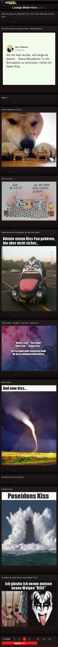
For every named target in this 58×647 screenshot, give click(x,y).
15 (50, 639)
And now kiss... (6, 382)
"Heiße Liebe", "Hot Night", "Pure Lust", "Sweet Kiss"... (20, 323)
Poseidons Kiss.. (7, 489)
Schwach (9, 22)
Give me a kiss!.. (7, 179)
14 (44, 639)
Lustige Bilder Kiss (24, 7)
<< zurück (6, 639)
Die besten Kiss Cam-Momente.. (12, 477)
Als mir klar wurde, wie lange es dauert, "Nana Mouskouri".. (22, 29)
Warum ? (4, 98)
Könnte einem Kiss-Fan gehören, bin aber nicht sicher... (21, 232)
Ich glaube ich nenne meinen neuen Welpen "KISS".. (19, 577)
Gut (4, 22)
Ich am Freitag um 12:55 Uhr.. (11, 110)
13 (38, 639)
